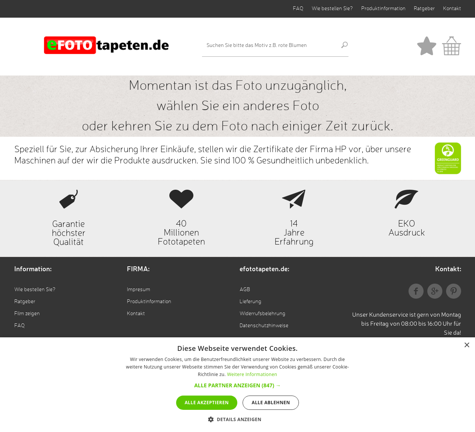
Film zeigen (27, 313)
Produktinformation (383, 8)
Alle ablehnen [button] (271, 402)
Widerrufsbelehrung (262, 313)
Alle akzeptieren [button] (207, 402)
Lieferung (250, 301)
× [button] (466, 345)
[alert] (237, 384)
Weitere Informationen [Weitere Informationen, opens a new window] (252, 374)
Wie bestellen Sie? (332, 8)
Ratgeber (424, 8)
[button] (237, 385)
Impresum (138, 289)
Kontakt (452, 8)
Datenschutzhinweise (264, 325)
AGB (245, 289)
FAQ (298, 8)
